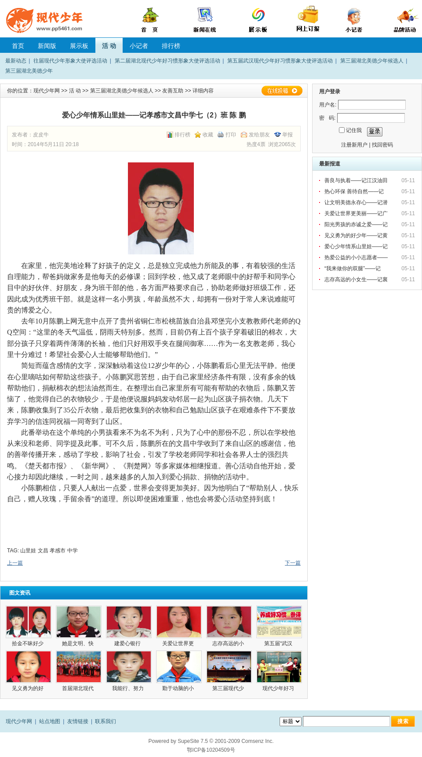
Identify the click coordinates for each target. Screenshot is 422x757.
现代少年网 (46, 91)
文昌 (43, 551)
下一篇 (293, 563)
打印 (231, 135)
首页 (18, 45)
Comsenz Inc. (257, 741)
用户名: (327, 105)
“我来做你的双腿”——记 (353, 268)
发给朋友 (259, 135)
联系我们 (105, 721)
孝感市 (57, 551)
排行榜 (171, 45)
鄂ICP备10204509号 (211, 750)
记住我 (354, 130)
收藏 (208, 135)
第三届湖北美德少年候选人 (372, 61)
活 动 (109, 45)
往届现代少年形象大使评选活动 (70, 61)
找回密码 (382, 145)
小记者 (139, 45)
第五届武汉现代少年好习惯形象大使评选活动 (280, 61)
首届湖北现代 (78, 688)
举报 (287, 135)
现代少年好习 (278, 688)
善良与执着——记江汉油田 (356, 180)
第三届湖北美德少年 (29, 71)
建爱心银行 (129, 643)
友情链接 (77, 721)
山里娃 (28, 551)
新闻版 (47, 45)
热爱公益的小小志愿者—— (356, 257)
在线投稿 (282, 90)
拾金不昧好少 (28, 643)
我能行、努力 (128, 688)
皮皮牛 (41, 135)
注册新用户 (354, 145)
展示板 (79, 45)
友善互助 (172, 91)
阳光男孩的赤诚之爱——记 (356, 224)
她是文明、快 (78, 643)
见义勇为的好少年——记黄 (356, 235)
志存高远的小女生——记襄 (356, 279)
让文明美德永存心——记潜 (356, 202)
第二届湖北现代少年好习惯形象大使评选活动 (167, 61)
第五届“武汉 (279, 643)
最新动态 (15, 61)
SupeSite (188, 741)
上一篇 (15, 563)
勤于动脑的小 (178, 688)
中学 (72, 551)
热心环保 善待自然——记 (355, 191)
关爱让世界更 (178, 643)
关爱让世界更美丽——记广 (356, 213)
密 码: (327, 118)
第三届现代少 (228, 688)
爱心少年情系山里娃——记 (356, 246)
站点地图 (49, 721)
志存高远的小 (228, 643)
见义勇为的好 (28, 688)
